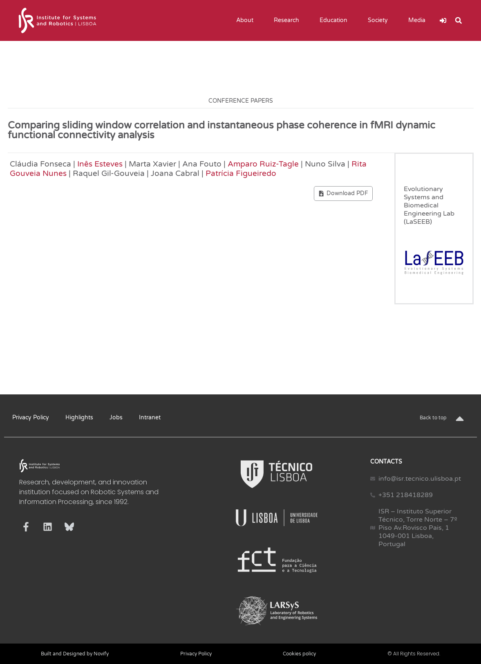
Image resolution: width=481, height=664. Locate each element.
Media (419, 20)
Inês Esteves (100, 164)
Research (288, 20)
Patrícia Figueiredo (241, 173)
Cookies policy (299, 654)
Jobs (116, 417)
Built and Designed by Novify (75, 654)
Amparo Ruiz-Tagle (263, 164)
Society (380, 20)
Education (335, 20)
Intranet (150, 417)
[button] (458, 20)
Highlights (79, 417)
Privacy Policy (30, 417)
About (246, 20)
